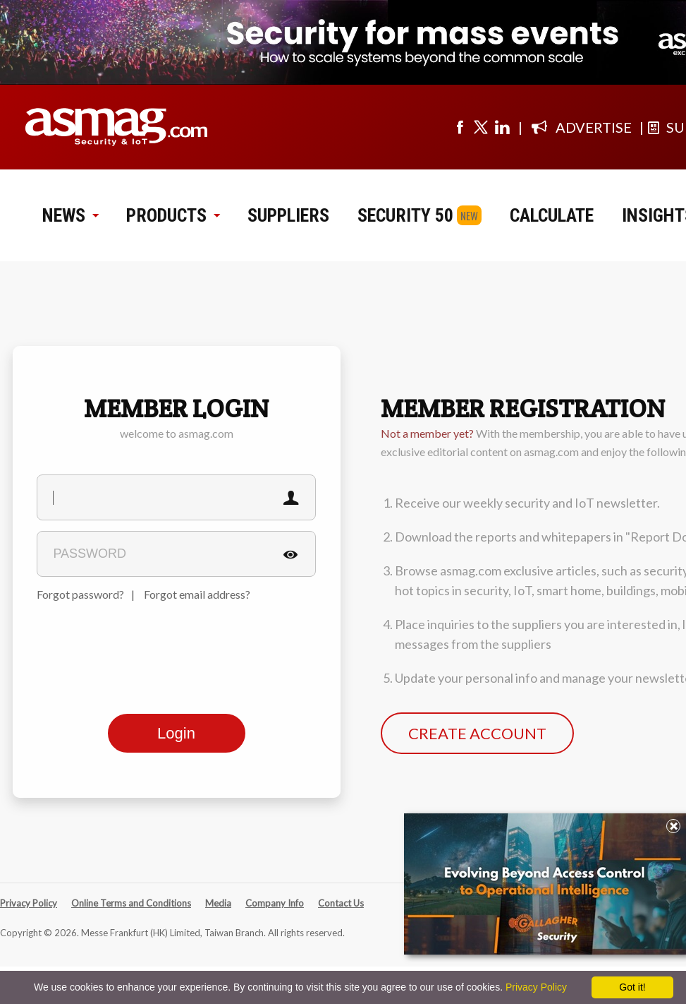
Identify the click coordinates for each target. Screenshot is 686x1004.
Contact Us (341, 903)
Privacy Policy (28, 903)
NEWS (70, 215)
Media (218, 903)
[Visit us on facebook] (460, 127)
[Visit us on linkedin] (502, 127)
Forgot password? (80, 594)
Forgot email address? (197, 594)
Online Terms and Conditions (131, 903)
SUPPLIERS (288, 215)
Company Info (274, 903)
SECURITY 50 (405, 215)
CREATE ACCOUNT (477, 733)
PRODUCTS (172, 215)
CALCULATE (552, 215)
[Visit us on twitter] (481, 127)
